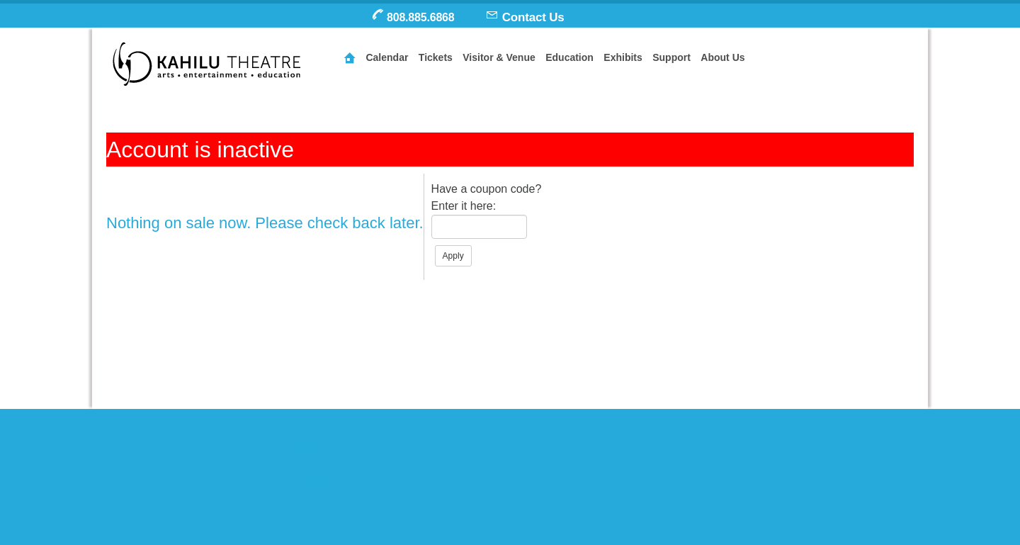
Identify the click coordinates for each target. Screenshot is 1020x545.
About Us (722, 57)
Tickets (436, 57)
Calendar (387, 57)
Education (569, 57)
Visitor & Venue (499, 57)
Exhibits (623, 57)
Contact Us (533, 17)
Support (671, 57)
